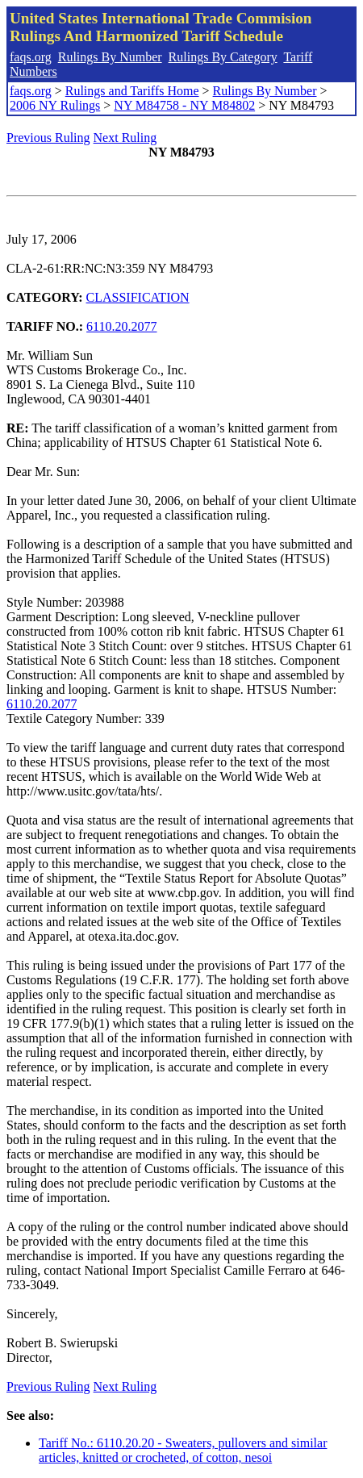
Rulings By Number (110, 57)
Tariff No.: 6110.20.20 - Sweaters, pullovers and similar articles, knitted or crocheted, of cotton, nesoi (183, 1450)
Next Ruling (125, 137)
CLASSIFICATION (138, 297)
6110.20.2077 (121, 326)
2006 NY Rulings (55, 105)
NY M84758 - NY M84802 (184, 105)
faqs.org (31, 57)
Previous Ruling (48, 137)
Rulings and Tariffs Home (132, 91)
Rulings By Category (223, 57)
